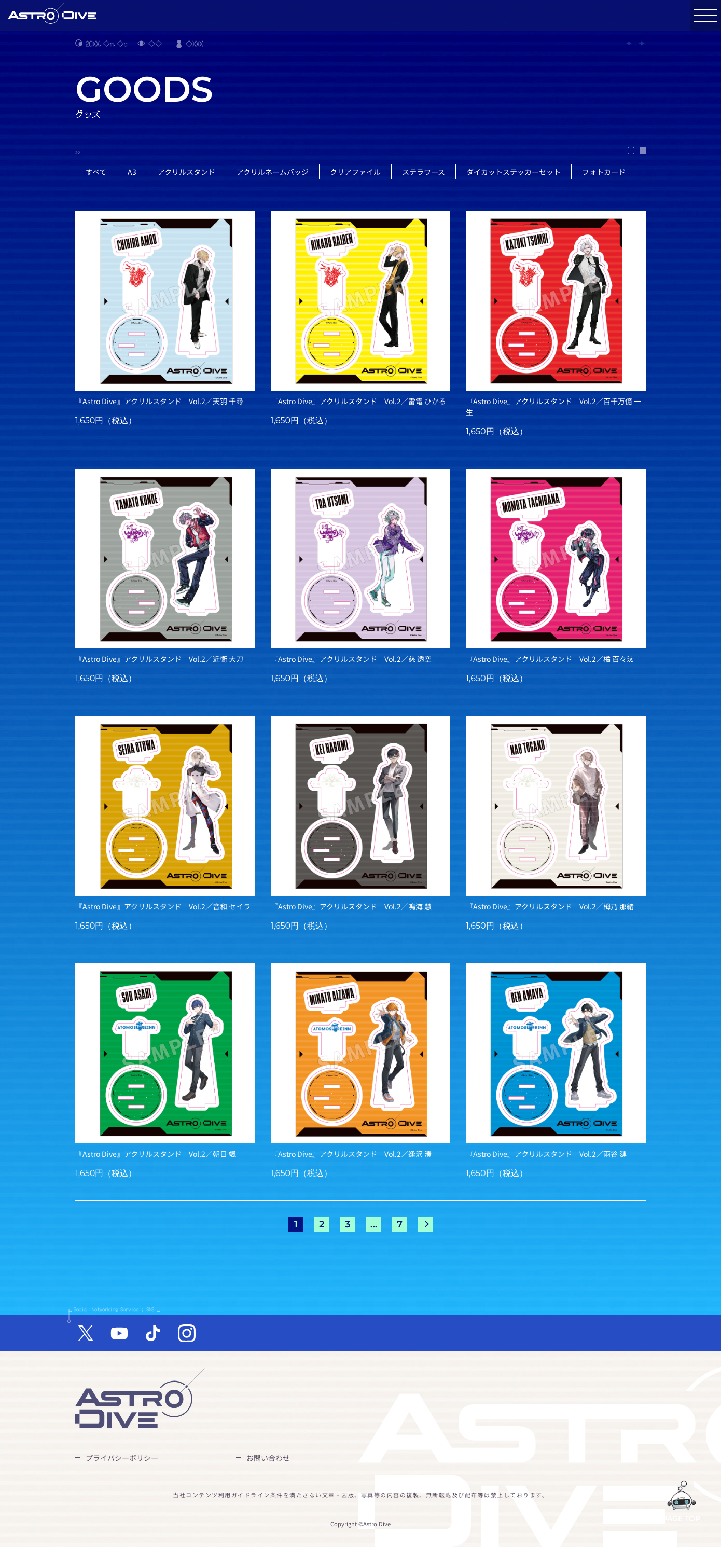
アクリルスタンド (186, 172)
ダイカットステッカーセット (513, 172)
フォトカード (604, 172)
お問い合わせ (268, 1458)
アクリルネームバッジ (273, 172)
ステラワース (423, 172)
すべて (96, 172)
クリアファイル (355, 172)
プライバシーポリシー (122, 1458)
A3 (132, 172)
